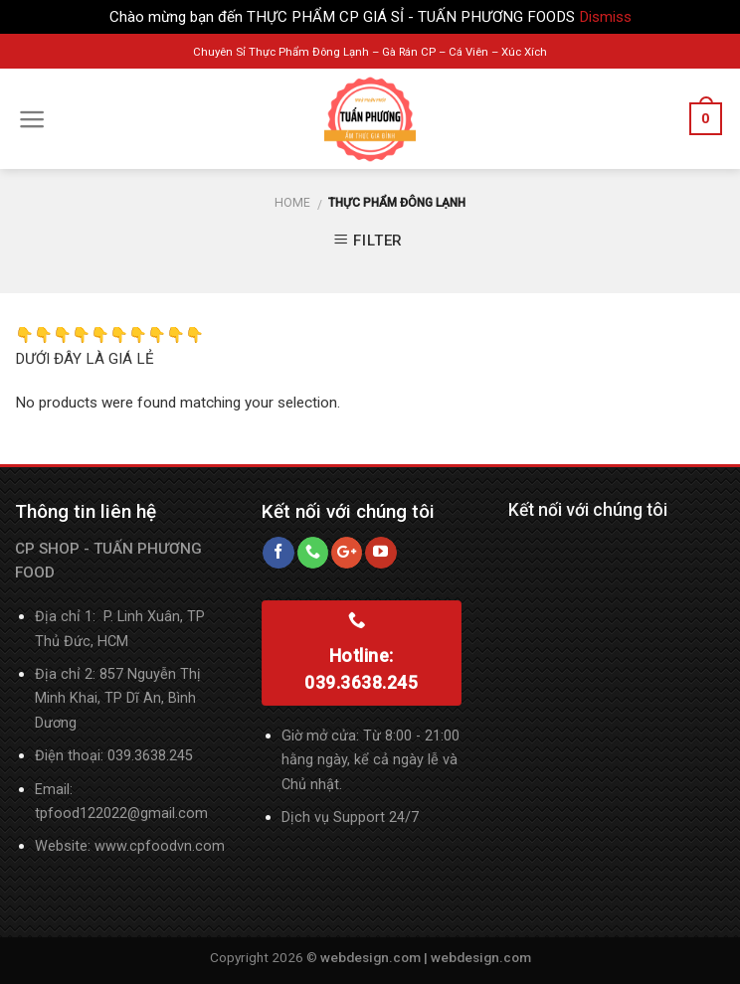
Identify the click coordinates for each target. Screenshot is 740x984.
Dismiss (605, 17)
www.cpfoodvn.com (159, 846)
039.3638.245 (150, 755)
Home (292, 203)
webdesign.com (481, 957)
